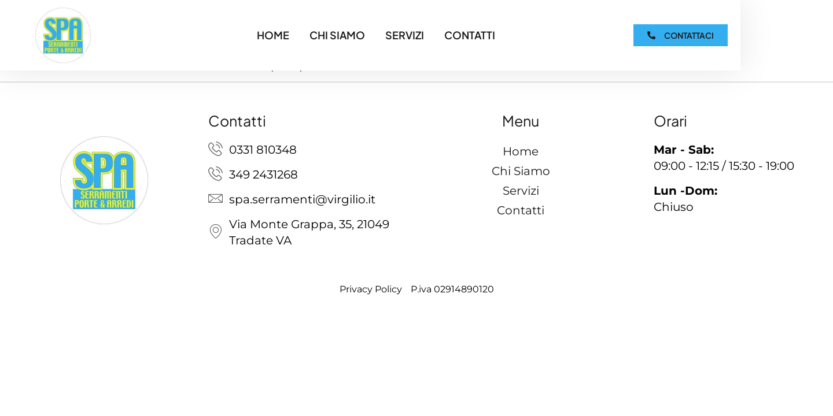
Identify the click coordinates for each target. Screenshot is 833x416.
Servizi (404, 35)
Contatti (469, 35)
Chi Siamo (337, 35)
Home (273, 35)
